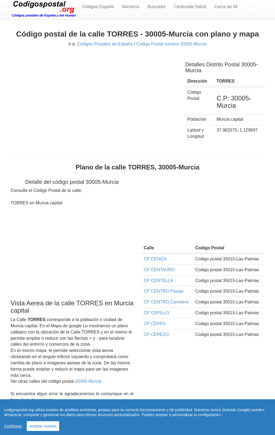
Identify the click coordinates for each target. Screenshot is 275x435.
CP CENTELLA (158, 280)
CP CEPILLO (156, 312)
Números (130, 6)
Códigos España (98, 6)
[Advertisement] (94, 94)
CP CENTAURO (159, 269)
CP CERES (155, 323)
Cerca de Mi (225, 6)
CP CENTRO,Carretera (166, 302)
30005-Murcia (88, 381)
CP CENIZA (155, 259)
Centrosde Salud (190, 6)
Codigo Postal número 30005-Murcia (171, 44)
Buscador (156, 6)
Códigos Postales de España (104, 44)
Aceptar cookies (42, 426)
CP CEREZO (156, 334)
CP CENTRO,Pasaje (163, 291)
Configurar (13, 426)
